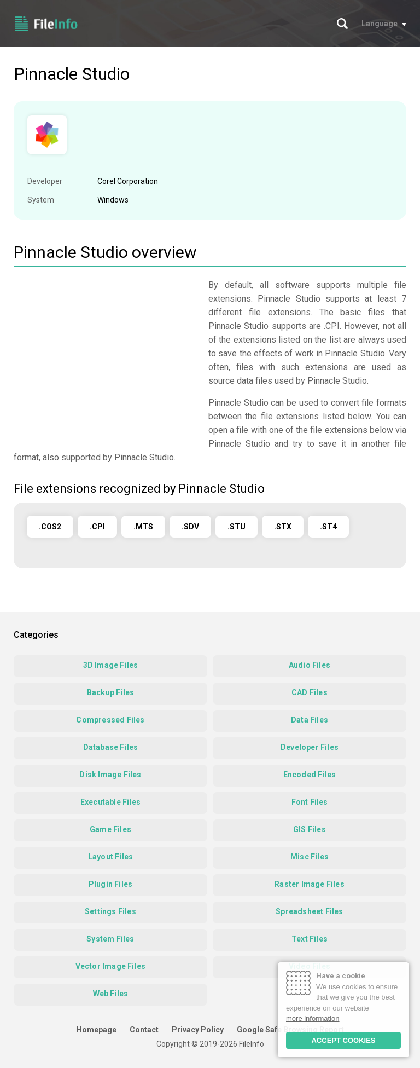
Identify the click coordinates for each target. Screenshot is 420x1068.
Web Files (111, 993)
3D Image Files (110, 665)
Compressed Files (110, 719)
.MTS (143, 526)
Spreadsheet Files (309, 911)
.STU (237, 526)
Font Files (309, 802)
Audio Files (309, 665)
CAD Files (309, 692)
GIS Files (309, 829)
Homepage (96, 1029)
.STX (282, 526)
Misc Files (309, 856)
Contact (144, 1029)
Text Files (309, 938)
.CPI (97, 526)
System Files (110, 938)
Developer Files (310, 747)
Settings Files (110, 911)
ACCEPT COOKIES (343, 1040)
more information (313, 1018)
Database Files (110, 747)
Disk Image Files (110, 774)
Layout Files (110, 856)
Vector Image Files (110, 966)
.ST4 (328, 526)
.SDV (190, 526)
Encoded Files (309, 774)
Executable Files (110, 802)
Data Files (309, 719)
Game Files (110, 829)
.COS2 (50, 526)
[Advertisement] (105, 354)
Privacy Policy (198, 1029)
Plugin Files (110, 884)
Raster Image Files (310, 884)
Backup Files (110, 692)
